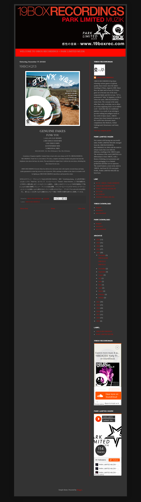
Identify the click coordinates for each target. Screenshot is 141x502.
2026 (98, 240)
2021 (98, 302)
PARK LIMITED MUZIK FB (106, 189)
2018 (98, 311)
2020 (98, 305)
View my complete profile (102, 131)
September (102, 272)
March (100, 291)
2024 (98, 246)
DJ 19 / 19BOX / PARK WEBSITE (107, 183)
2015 (98, 321)
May (100, 285)
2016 (98, 318)
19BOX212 (102, 264)
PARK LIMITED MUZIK (104, 334)
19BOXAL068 (103, 258)
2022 (98, 252)
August (101, 275)
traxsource (99, 210)
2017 (98, 315)
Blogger (79, 490)
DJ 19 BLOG (100, 194)
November (102, 269)
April (100, 288)
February (101, 294)
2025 (98, 243)
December (102, 255)
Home (53, 208)
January (101, 298)
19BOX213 (102, 261)
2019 (98, 308)
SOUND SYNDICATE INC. (105, 197)
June (100, 281)
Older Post (81, 208)
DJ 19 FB (99, 192)
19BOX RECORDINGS (32, 202)
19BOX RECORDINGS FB (105, 186)
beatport (98, 208)
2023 (98, 249)
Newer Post (24, 208)
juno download (101, 213)
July (100, 278)
